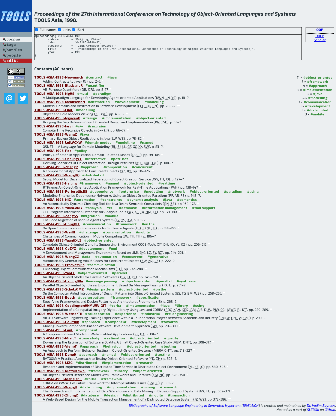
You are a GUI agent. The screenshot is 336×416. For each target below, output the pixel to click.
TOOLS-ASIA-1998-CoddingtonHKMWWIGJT (70, 310)
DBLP (319, 36)
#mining (148, 391)
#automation (84, 204)
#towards (169, 326)
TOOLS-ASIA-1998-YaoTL (54, 277)
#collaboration (97, 318)
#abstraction (99, 106)
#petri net (119, 163)
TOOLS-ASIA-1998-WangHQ (57, 179)
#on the (148, 228)
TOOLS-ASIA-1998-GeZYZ (55, 253)
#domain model (98, 147)
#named (146, 147)
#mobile (317, 118)
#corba (115, 310)
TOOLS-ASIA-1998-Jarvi (53, 131)
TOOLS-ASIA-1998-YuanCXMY (58, 212)
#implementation (317, 94)
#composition (115, 171)
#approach (318, 90)
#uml (113, 253)
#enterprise (128, 196)
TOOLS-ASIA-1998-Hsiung (55, 188)
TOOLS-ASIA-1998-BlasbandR (58, 90)
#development (317, 110)
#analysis (93, 212)
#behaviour (112, 351)
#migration (90, 220)
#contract (94, 82)
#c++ (79, 131)
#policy (80, 155)
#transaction (179, 400)
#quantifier (95, 90)
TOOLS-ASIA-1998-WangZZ (56, 261)
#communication (318, 106)
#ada (86, 261)
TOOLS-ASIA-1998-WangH (55, 391)
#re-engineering (179, 318)
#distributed (317, 114)
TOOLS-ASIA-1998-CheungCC (58, 163)
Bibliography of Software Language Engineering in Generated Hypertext (185, 410)
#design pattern (100, 294)
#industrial (150, 318)
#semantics (187, 204)
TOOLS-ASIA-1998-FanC (53, 334)
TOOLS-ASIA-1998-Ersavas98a (59, 269)
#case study (89, 342)
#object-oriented (318, 82)
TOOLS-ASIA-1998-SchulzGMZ (59, 294)
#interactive (95, 163)
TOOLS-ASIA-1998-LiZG (53, 367)
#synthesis (186, 285)
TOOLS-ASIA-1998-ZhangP (56, 171)
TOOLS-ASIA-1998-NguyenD (57, 122)
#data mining (91, 391)
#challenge (88, 236)
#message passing (101, 285)
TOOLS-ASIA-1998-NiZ (52, 204)
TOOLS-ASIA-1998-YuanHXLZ (57, 245)
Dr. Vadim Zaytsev (321, 410)
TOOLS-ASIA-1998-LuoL (53, 114)
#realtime (166, 188)
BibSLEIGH (251, 410)
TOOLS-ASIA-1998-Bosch (54, 302)
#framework (317, 86)
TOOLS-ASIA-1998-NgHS (54, 98)
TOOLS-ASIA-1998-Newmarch (58, 82)
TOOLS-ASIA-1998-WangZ (55, 139)
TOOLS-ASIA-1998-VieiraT (55, 351)
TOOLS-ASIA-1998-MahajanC (58, 383)
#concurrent (142, 171)
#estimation (114, 342)
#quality (171, 342)
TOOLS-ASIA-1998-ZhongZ (56, 400)
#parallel (119, 277)
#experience (125, 318)
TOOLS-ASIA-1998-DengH (55, 359)
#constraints (111, 204)
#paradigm (102, 98)
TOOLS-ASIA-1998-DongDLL (57, 228)
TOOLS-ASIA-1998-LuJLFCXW (58, 147)
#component (115, 326)
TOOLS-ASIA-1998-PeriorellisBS (60, 196)
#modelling (317, 102)
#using (253, 196)
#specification (148, 302)
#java (317, 98)
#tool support (203, 212)
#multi (82, 98)
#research (144, 367)
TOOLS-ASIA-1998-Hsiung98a (58, 285)
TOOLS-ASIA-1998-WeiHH (55, 236)
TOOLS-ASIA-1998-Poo (53, 155)
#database (128, 212)
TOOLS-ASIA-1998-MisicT (55, 342)
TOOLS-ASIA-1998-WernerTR (58, 318)
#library (181, 310)
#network (176, 196)
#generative (157, 261)
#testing (168, 351)
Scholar (320, 40)
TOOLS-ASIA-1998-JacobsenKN (59, 106)
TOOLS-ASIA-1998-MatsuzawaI (60, 375)
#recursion (97, 131)
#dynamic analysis (142, 204)
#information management (164, 212)
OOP (319, 29)
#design (90, 122)
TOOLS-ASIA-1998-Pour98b (56, 326)
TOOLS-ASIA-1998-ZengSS (56, 220)
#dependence (101, 196)
